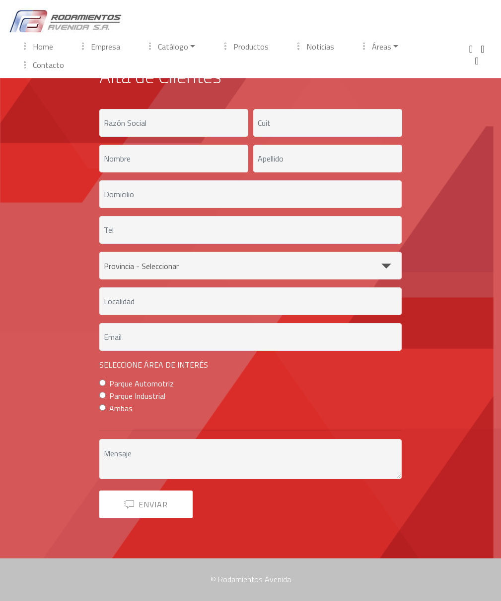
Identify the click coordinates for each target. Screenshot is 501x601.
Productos (245, 47)
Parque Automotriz (141, 383)
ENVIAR (146, 504)
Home (37, 47)
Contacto (42, 65)
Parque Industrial (137, 396)
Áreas (375, 47)
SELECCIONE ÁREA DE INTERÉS (153, 365)
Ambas (121, 408)
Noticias (314, 47)
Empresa (99, 47)
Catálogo (167, 47)
